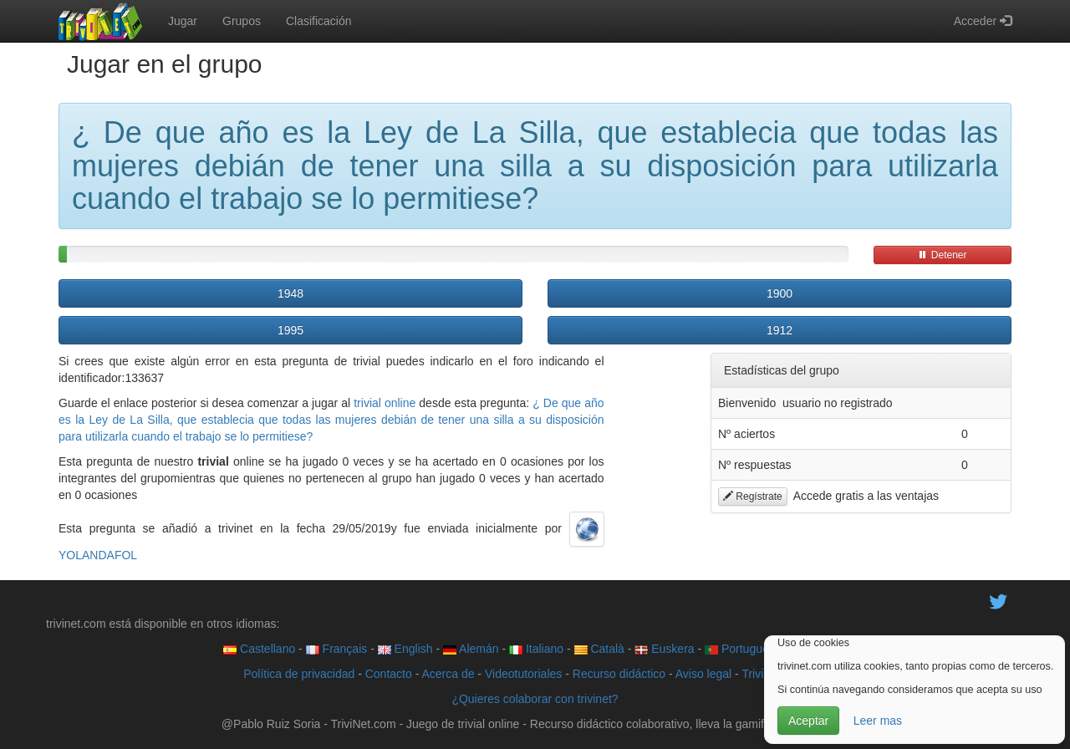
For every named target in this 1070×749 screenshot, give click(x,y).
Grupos (241, 21)
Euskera (664, 648)
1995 (290, 330)
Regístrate (752, 496)
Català (599, 648)
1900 (779, 293)
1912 (779, 330)
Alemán (471, 648)
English (405, 648)
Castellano (259, 648)
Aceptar (808, 720)
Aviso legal (703, 673)
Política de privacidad (298, 673)
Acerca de (447, 673)
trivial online (384, 403)
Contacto (388, 673)
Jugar (182, 21)
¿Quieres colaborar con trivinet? (534, 699)
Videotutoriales (523, 673)
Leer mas (877, 720)
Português (740, 648)
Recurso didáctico (619, 673)
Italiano (536, 648)
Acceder (982, 21)
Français (337, 648)
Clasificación (319, 21)
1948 (290, 293)
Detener (942, 255)
